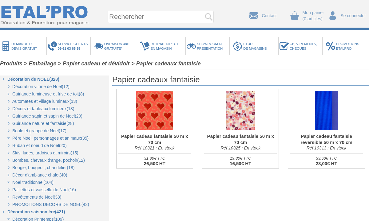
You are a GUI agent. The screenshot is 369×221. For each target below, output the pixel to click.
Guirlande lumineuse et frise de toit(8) (48, 93)
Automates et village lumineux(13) (44, 101)
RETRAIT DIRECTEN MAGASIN (164, 46)
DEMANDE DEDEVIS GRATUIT (24, 46)
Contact (269, 15)
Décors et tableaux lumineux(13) (43, 108)
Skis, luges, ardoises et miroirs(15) (45, 152)
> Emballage (40, 63)
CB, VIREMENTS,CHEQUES (303, 46)
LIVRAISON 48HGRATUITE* (116, 46)
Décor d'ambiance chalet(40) (39, 175)
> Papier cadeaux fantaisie (166, 63)
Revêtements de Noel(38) (37, 197)
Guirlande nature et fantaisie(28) (43, 123)
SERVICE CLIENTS (74, 46)
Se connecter (353, 15)
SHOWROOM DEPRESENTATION (210, 46)
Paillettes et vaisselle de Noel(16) (44, 189)
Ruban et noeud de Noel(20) (39, 145)
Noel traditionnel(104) (33, 182)
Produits (11, 63)
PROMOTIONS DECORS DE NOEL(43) (50, 204)
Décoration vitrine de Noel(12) (40, 86)
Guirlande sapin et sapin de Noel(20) (47, 116)
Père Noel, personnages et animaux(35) (50, 138)
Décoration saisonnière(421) (36, 211)
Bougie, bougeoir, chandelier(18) (43, 167)
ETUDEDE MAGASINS (255, 46)
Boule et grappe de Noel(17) (39, 130)
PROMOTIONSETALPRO (347, 46)
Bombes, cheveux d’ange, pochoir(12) (48, 160)
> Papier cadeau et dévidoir (94, 63)
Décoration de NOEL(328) (33, 79)
